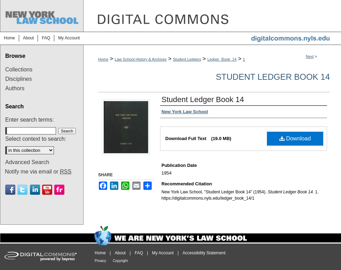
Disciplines (18, 79)
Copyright (120, 261)
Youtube (47, 190)
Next (310, 56)
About (120, 252)
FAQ (139, 252)
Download (295, 138)
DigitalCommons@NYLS (212, 16)
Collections (18, 69)
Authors (14, 88)
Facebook (10, 190)
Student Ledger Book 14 (273, 77)
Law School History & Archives (141, 59)
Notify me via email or (38, 172)
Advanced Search (27, 162)
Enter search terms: (29, 120)
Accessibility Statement (204, 252)
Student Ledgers (187, 59)
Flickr (59, 190)
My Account (163, 252)
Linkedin (35, 190)
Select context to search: (35, 139)
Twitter (22, 190)
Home (103, 59)
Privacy (100, 261)
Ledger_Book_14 (222, 59)
